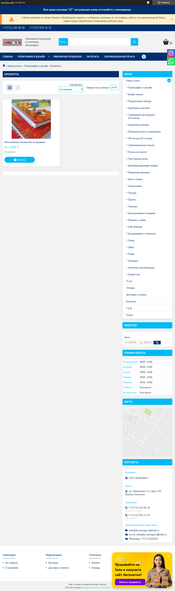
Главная (7, 56)
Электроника (135, 186)
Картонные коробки (139, 108)
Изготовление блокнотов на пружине (24, 142)
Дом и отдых (135, 179)
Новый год (134, 274)
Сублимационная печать (119, 56)
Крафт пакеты (135, 94)
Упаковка (133, 260)
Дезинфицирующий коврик (143, 165)
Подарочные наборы (139, 101)
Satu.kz (103, 584)
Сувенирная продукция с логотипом (142, 116)
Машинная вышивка (139, 172)
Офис (131, 247)
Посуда (132, 192)
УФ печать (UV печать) (140, 138)
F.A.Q (129, 308)
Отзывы (130, 287)
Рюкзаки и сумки (137, 220)
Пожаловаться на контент (97, 587)
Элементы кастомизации (141, 267)
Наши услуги (14, 65)
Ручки (131, 254)
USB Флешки (135, 226)
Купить (22, 159)
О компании (11, 567)
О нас (129, 281)
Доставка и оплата (136, 294)
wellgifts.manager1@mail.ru (144, 530)
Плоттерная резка (138, 158)
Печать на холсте (137, 152)
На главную (11, 562)
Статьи (129, 315)
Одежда (132, 206)
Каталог (96, 562)
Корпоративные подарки (141, 213)
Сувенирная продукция (67, 56)
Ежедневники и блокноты (142, 233)
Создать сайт (7, 2)
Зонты (131, 240)
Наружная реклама (138, 124)
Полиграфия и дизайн (31, 56)
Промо (132, 199)
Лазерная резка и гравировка (144, 131)
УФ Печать (93, 56)
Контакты (131, 301)
